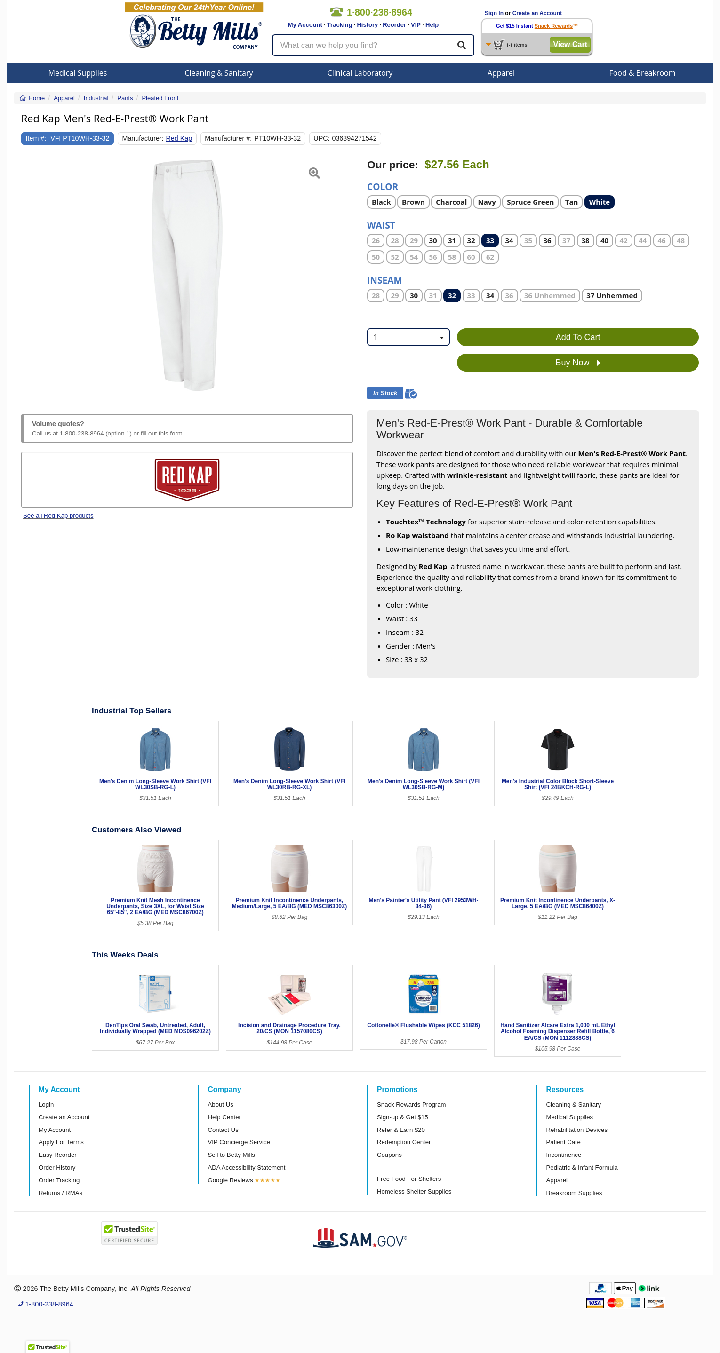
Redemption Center (404, 1142)
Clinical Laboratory (360, 73)
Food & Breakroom (642, 73)
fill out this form (162, 433)
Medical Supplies (77, 73)
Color (382, 186)
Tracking (339, 24)
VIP (416, 24)
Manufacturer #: (228, 138)
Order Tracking (59, 1180)
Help (432, 24)
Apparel (501, 73)
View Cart (570, 44)
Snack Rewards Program (411, 1104)
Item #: (36, 138)
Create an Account (537, 13)
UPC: (321, 138)
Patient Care (563, 1142)
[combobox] (408, 337)
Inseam (384, 279)
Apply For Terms (61, 1142)
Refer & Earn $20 (401, 1129)
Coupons (389, 1154)
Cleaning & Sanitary (219, 73)
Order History (57, 1167)
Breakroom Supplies (574, 1192)
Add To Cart (578, 337)
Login (46, 1104)
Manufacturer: (143, 138)
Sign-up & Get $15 (402, 1117)
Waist (381, 224)
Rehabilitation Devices (577, 1129)
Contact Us (223, 1129)
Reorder (394, 24)
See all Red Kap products (58, 515)
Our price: (392, 164)
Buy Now (578, 363)
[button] (32, 275)
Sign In (494, 13)
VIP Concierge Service (239, 1142)
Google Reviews (230, 1180)
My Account (305, 24)
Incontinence (564, 1154)
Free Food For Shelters (409, 1178)
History (367, 24)
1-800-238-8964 (82, 433)
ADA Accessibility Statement (247, 1167)
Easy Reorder (58, 1154)
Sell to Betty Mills (231, 1154)
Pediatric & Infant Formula (582, 1167)
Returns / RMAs (60, 1192)
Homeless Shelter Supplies (414, 1191)
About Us (220, 1104)
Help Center (224, 1117)
